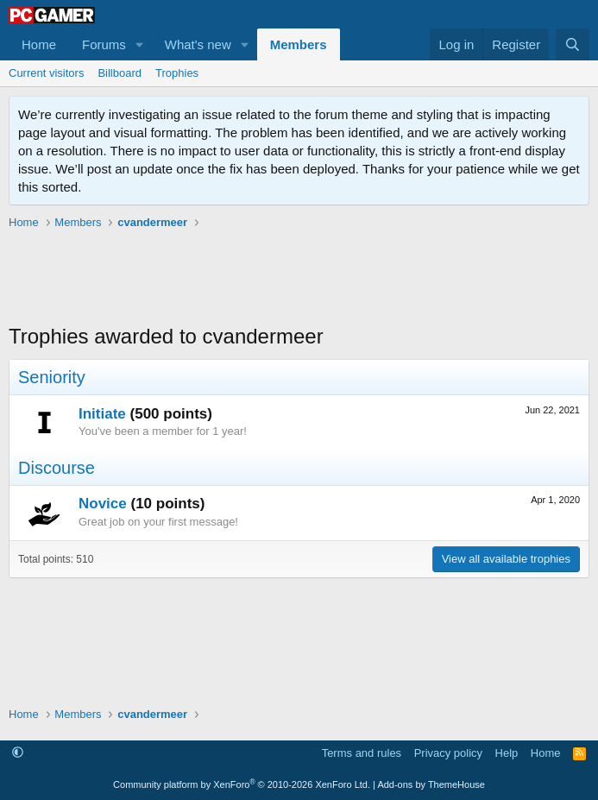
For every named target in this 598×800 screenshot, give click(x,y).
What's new (198, 44)
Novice (103, 503)
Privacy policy (448, 752)
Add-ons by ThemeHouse (431, 784)
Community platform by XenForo (241, 784)
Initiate (102, 414)
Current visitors (46, 72)
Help (507, 752)
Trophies (176, 72)
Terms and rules (361, 752)
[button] (140, 44)
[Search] (572, 44)
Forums (104, 44)
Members (298, 44)
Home (39, 44)
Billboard (120, 72)
